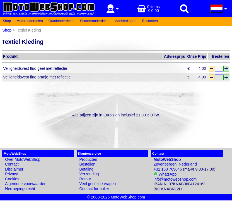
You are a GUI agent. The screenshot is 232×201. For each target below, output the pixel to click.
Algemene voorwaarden (25, 183)
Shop (7, 21)
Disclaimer (14, 169)
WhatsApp (165, 174)
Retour (85, 179)
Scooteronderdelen (95, 21)
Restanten (150, 21)
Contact (11, 164)
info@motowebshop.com (175, 179)
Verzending (89, 174)
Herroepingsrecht (20, 188)
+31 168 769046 (168, 169)
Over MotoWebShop (22, 159)
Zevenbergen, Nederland (175, 162)
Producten (88, 159)
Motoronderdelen (29, 21)
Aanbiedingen (125, 21)
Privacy (11, 174)
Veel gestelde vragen (97, 183)
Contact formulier (94, 188)
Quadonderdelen (61, 21)
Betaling (86, 169)
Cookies (12, 179)
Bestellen (87, 164)
